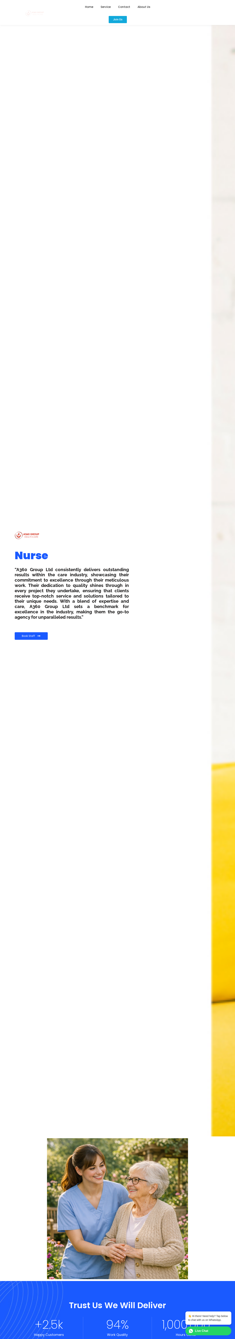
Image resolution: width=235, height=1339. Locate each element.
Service (106, 7)
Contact (124, 7)
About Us (144, 7)
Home (89, 7)
